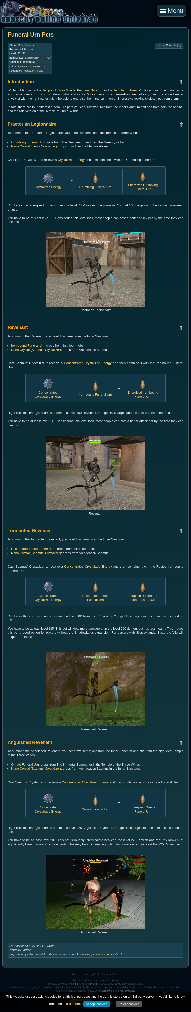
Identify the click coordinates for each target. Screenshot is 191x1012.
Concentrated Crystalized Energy (88, 363)
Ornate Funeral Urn (25, 764)
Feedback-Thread (33, 70)
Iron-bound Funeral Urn (28, 345)
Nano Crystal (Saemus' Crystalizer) (36, 350)
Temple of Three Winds (58, 90)
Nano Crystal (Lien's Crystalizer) (34, 146)
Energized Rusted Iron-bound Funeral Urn (142, 596)
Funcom (113, 980)
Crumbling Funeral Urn (27, 142)
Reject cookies (129, 1004)
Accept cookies (96, 1004)
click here (73, 1004)
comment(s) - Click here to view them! (99, 954)
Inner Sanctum (93, 90)
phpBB (93, 983)
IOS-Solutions (127, 990)
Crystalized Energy (71, 160)
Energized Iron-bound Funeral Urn (143, 392)
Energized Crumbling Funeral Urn (143, 185)
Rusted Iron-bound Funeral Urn (33, 549)
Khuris (74, 983)
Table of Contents (169, 45)
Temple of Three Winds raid (133, 90)
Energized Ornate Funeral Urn (142, 807)
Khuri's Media (106, 990)
